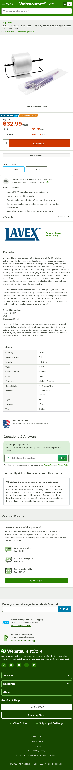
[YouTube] (11, 665)
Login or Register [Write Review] (36, 580)
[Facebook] (19, 665)
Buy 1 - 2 (6, 120)
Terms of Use (49, 465)
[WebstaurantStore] (36, 651)
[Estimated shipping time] (47, 182)
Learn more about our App (23, 640)
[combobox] (36, 11)
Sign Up (64, 609)
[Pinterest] (34, 665)
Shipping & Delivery (49, 723)
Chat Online (18, 723)
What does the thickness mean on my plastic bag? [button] (32, 482)
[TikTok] (26, 665)
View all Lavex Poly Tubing (53, 234)
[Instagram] (3, 665)
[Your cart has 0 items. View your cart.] (67, 4)
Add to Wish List (36, 155)
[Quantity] (6, 143)
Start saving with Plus (21, 625)
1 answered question (25, 32)
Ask (63, 458)
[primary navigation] (7, 4)
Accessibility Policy (36, 751)
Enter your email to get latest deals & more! (30, 604)
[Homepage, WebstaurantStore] (36, 3)
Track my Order (37, 715)
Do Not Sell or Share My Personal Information (36, 755)
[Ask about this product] (36, 458)
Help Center (36, 706)
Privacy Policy (63, 465)
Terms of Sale (36, 737)
